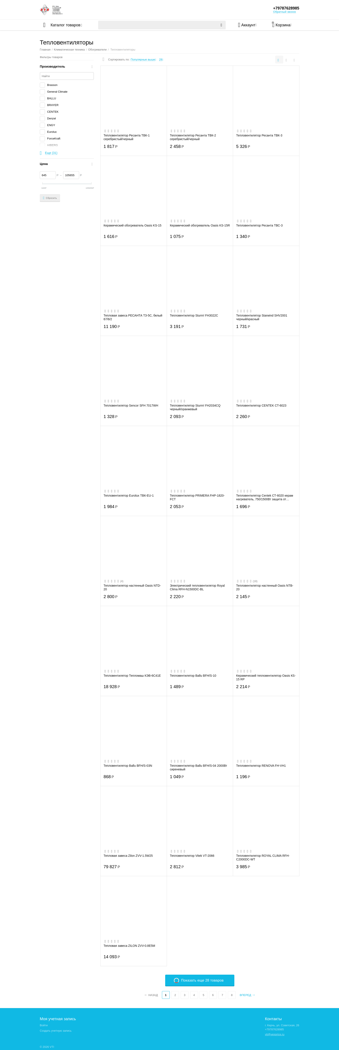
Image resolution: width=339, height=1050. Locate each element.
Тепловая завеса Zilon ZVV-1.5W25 (128, 855)
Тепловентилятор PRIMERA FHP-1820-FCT (197, 497)
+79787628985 (286, 8)
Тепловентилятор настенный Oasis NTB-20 (264, 587)
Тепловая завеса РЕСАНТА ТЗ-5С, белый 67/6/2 (133, 317)
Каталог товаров (65, 25)
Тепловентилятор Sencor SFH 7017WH (131, 405)
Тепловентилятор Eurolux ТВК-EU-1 (129, 495)
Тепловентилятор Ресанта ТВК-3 (259, 135)
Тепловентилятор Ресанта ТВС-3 (259, 225)
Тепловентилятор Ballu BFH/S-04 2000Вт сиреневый (198, 767)
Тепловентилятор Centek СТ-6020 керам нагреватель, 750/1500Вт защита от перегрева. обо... (264, 497)
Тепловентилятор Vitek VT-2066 (192, 855)
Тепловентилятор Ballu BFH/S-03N (128, 765)
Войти (44, 1025)
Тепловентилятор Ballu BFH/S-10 (193, 675)
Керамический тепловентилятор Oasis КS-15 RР (266, 677)
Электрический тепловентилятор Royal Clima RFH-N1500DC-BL (197, 587)
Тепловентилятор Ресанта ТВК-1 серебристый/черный (127, 137)
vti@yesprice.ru (274, 1034)
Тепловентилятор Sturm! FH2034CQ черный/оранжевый (195, 407)
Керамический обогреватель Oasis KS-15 (133, 225)
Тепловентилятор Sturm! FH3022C (194, 315)
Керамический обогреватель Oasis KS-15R (200, 225)
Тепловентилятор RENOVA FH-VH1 (261, 765)
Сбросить (50, 198)
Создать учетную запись (56, 1030)
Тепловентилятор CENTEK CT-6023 (261, 405)
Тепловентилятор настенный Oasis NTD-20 (132, 587)
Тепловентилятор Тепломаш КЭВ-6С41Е (132, 675)
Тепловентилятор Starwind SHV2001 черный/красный (261, 317)
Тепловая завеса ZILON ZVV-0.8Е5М (129, 945)
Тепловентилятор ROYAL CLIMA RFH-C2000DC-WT (262, 857)
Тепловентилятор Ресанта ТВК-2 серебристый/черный (193, 137)
